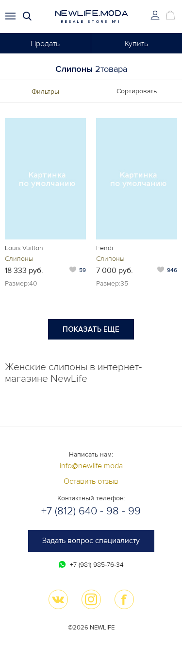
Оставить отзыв (91, 481)
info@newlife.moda (91, 466)
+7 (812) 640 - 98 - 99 (91, 511)
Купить (136, 44)
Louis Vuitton (24, 248)
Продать (45, 44)
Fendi (104, 248)
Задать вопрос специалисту (91, 540)
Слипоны (19, 259)
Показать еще (91, 329)
